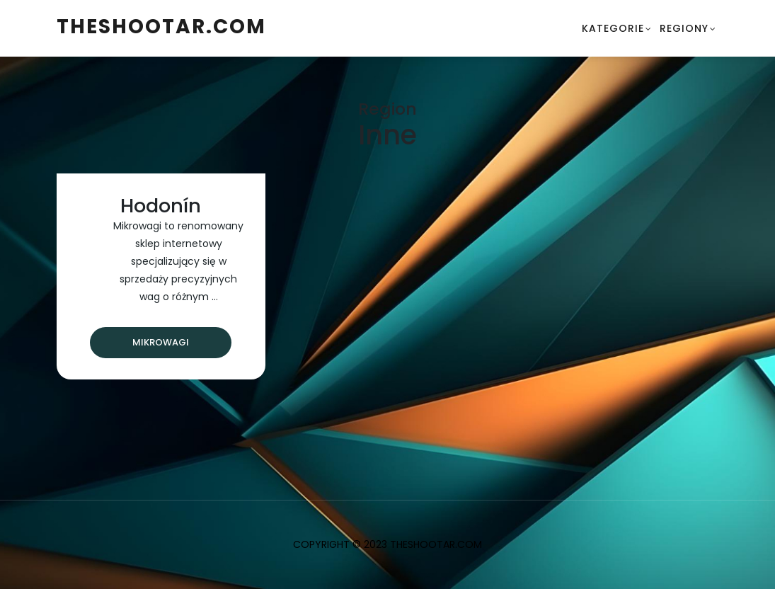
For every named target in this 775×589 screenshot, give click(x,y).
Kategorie (613, 28)
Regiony (684, 28)
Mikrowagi (160, 342)
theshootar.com (161, 26)
